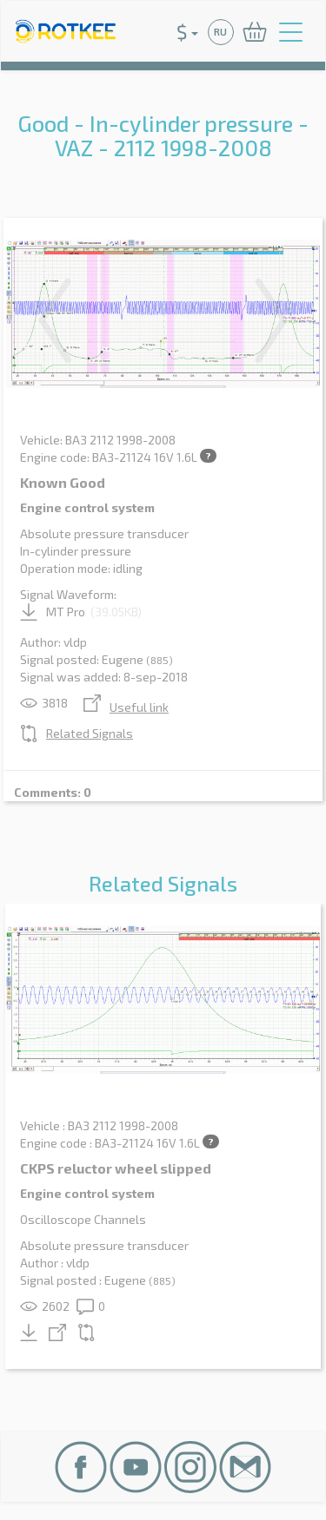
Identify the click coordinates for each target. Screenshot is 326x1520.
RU (220, 31)
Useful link (126, 707)
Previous (54, 320)
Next (271, 320)
